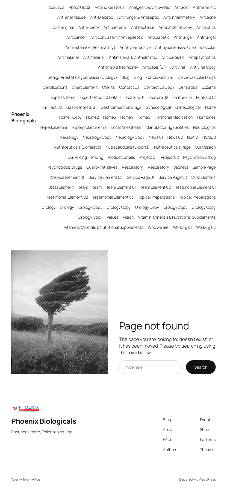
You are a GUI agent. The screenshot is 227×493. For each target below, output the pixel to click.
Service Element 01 (67, 177)
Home (210, 107)
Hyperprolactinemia (89, 127)
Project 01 (147, 157)
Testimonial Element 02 (67, 197)
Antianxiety (88, 27)
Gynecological (158, 107)
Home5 (144, 117)
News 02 (175, 137)
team (97, 187)
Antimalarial (68, 57)
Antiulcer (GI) (154, 67)
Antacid (181, 7)
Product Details (121, 157)
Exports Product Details (100, 97)
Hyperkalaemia (53, 127)
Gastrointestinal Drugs (121, 107)
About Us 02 (79, 7)
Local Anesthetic (126, 127)
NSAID (192, 137)
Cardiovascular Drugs (197, 77)
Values (112, 217)
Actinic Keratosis (109, 7)
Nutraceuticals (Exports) (128, 147)
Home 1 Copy (70, 117)
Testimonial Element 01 (195, 187)
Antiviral (178, 67)
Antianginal (63, 27)
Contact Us (129, 87)
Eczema (208, 87)
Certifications (55, 87)
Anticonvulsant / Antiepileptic (116, 37)
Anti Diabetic (101, 17)
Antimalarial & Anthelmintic (133, 57)
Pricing (97, 157)
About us (56, 7)
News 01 (156, 137)
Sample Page (204, 167)
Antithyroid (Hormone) (118, 67)
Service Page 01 (140, 177)
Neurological (204, 127)
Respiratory (133, 167)
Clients (108, 87)
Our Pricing (77, 157)
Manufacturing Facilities (167, 127)
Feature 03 (182, 97)
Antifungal (183, 37)
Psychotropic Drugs (64, 167)
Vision (128, 217)
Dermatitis (188, 87)
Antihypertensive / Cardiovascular (185, 47)
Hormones (206, 117)
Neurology (69, 137)
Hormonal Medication (174, 117)
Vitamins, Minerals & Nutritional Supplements (104, 227)
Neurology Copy (97, 137)
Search (200, 367)
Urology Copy (90, 207)
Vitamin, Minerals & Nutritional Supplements (177, 217)
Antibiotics (206, 27)
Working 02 (206, 227)
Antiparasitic (172, 57)
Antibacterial (115, 27)
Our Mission (205, 147)
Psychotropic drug (199, 157)
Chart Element (85, 87)
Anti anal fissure (71, 17)
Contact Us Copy (159, 87)
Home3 (109, 117)
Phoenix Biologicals (23, 117)
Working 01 (182, 227)
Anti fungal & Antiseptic (138, 17)
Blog (125, 77)
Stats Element (61, 187)
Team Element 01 (121, 187)
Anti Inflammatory (179, 17)
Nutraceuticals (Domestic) (77, 147)
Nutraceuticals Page (172, 147)
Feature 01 (135, 97)
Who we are (158, 227)
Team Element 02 (155, 187)
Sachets (180, 167)
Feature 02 (158, 97)
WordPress (208, 479)
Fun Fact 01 (206, 97)
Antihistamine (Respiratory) (90, 47)
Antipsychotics (202, 57)
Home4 (126, 117)
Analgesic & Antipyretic (149, 7)
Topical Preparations (156, 197)
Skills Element (203, 177)
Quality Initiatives (102, 167)
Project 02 (170, 157)
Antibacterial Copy (175, 27)
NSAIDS (208, 137)
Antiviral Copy (203, 67)
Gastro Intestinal (81, 107)
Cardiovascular (159, 77)
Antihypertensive (135, 47)
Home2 (92, 117)
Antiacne (208, 17)
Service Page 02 (173, 177)
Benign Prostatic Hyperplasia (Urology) (82, 77)
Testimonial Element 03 (113, 197)
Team (83, 187)
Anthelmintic (204, 7)
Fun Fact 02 (51, 107)
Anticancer (76, 37)
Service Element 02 (105, 177)
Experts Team (63, 97)
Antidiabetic (159, 37)
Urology (49, 207)
